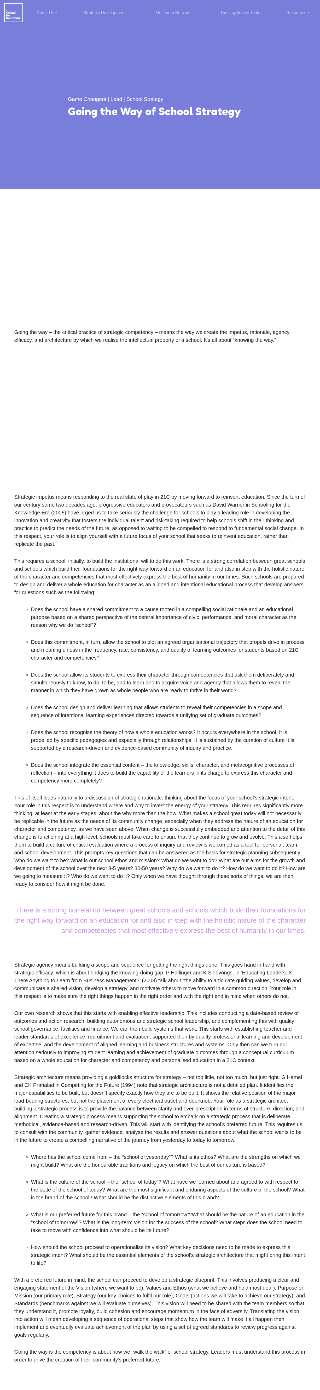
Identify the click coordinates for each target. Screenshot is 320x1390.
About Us (45, 12)
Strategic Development (104, 12)
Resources (296, 12)
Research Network (173, 12)
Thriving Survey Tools (240, 12)
